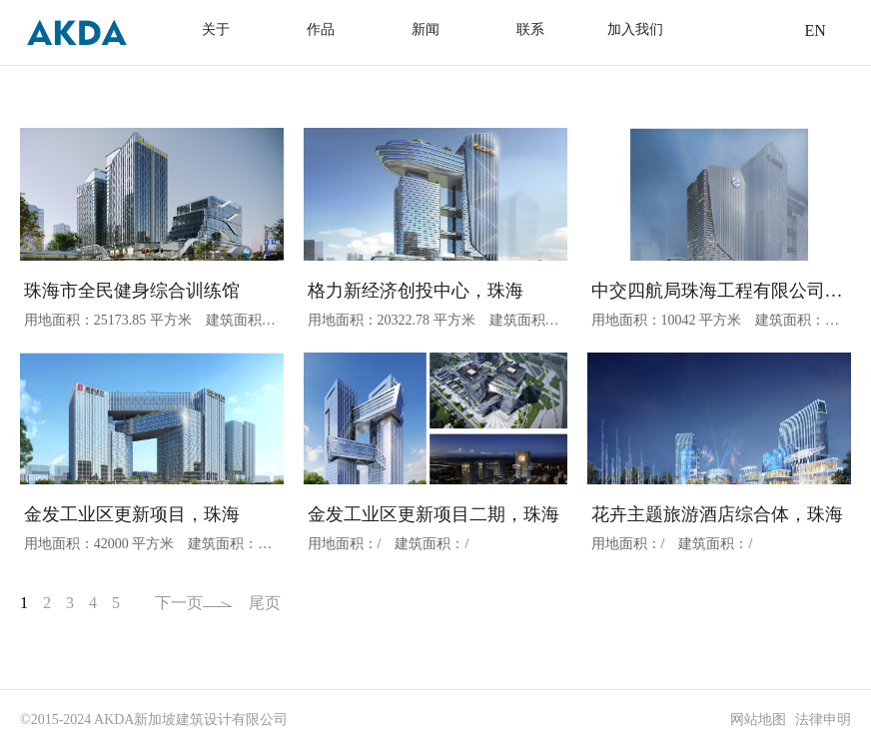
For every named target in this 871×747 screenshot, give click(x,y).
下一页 (194, 602)
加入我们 (635, 29)
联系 (530, 29)
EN (814, 30)
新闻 (425, 29)
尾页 (265, 602)
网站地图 (758, 719)
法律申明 (823, 719)
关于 (216, 29)
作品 (321, 29)
